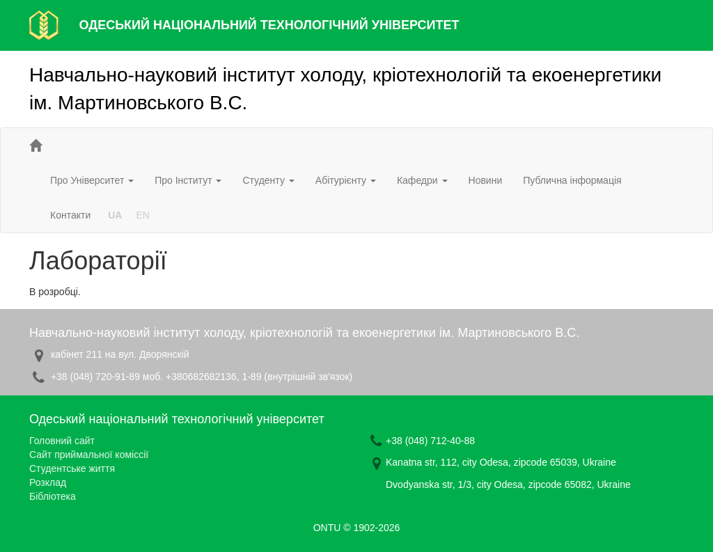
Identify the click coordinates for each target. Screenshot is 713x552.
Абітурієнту (345, 180)
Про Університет (92, 180)
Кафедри (422, 180)
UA (115, 215)
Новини (486, 180)
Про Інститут (188, 180)
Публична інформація (572, 180)
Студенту (268, 180)
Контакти (70, 215)
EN (142, 215)
